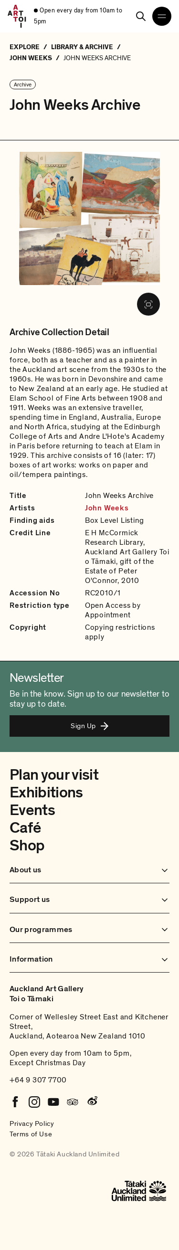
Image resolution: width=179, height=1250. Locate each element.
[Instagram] (34, 1102)
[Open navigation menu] (161, 16)
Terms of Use (31, 1134)
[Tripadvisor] (72, 1102)
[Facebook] (15, 1102)
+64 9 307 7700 (38, 1080)
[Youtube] (53, 1102)
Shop (27, 845)
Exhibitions (46, 792)
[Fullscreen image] (148, 304)
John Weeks (107, 508)
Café (25, 827)
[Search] (140, 16)
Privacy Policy (32, 1123)
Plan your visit (54, 774)
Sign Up (89, 726)
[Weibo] (91, 1102)
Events (32, 810)
